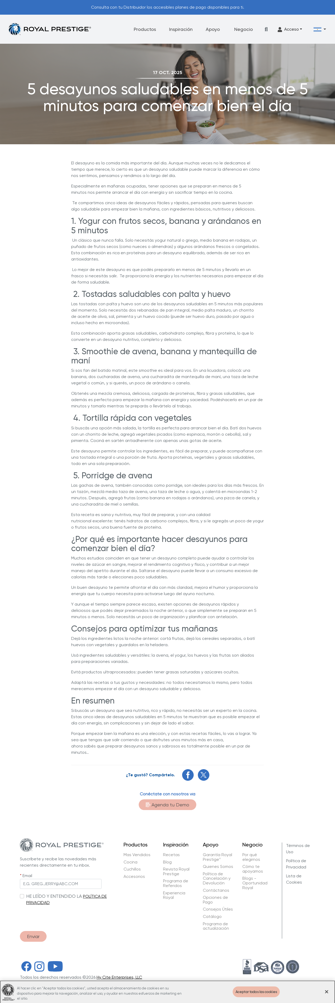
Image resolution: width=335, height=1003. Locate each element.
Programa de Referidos (175, 883)
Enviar (33, 936)
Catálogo (212, 916)
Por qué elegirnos (251, 857)
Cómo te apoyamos (252, 868)
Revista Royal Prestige (176, 871)
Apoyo (213, 29)
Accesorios (134, 876)
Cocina (130, 862)
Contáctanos (216, 890)
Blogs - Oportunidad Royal (254, 883)
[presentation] (59, 916)
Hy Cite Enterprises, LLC (119, 977)
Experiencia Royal (174, 895)
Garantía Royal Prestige (217, 857)
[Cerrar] (326, 995)
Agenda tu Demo (167, 804)
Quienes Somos (218, 866)
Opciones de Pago (215, 899)
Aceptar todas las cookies (256, 995)
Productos (145, 29)
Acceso (288, 29)
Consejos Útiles (218, 909)
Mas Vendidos (137, 854)
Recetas (171, 854)
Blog (167, 862)
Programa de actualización (216, 926)
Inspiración (181, 29)
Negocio (243, 29)
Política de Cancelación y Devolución (217, 878)
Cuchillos (132, 869)
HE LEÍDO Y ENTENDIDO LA (54, 896)
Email (27, 875)
